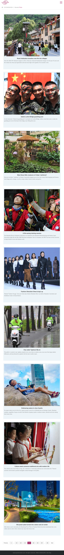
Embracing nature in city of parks (31, 408)
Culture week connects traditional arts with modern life (32, 466)
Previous (6, 543)
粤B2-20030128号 (41, 552)
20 (41, 543)
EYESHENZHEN (8, 7)
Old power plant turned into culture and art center (32, 524)
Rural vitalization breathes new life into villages (32, 58)
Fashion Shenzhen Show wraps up (32, 291)
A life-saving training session (32, 233)
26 (47, 543)
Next (52, 543)
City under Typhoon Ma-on (32, 350)
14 (16, 543)
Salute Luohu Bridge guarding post (32, 116)
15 (20, 543)
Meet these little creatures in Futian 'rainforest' (32, 175)
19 (37, 543)
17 (29, 543)
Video (15, 7)
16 (25, 543)
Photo (20, 7)
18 (33, 543)
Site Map (49, 552)
